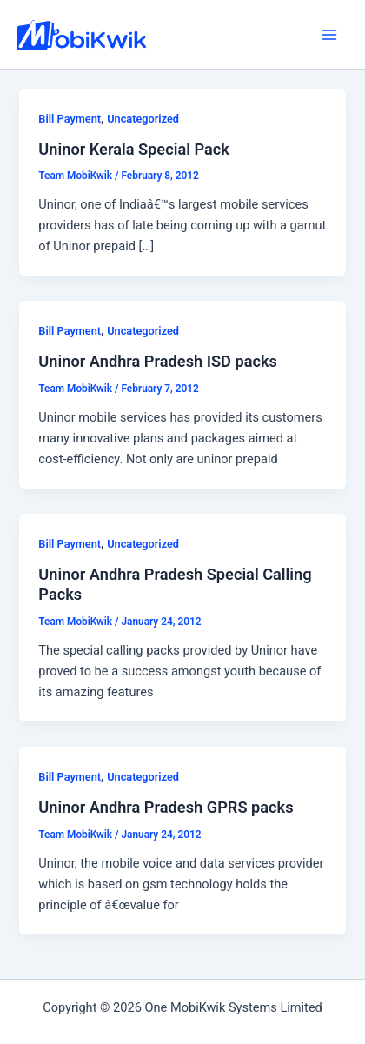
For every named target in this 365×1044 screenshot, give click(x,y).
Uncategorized (143, 118)
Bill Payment (69, 118)
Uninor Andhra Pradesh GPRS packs (165, 807)
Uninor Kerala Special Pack (133, 149)
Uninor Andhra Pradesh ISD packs (157, 361)
